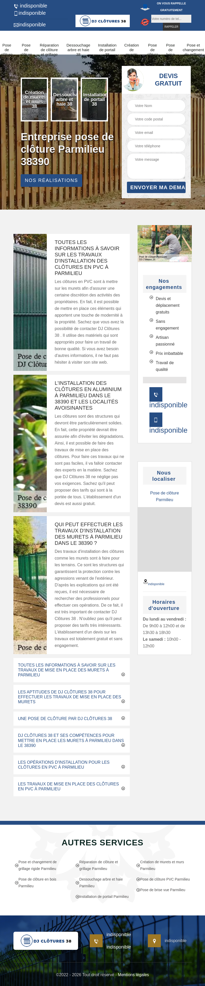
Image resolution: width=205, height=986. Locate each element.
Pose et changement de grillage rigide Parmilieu (36, 865)
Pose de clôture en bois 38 (26, 57)
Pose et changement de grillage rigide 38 (193, 52)
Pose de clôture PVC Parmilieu (163, 879)
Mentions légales (133, 975)
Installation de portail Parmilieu (102, 897)
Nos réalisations (51, 180)
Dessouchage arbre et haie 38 (78, 50)
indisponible (30, 6)
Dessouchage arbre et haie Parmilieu (99, 882)
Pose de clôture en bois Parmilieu (35, 882)
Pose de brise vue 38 (170, 54)
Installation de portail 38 (107, 50)
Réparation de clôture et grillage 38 (49, 52)
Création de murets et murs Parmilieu (160, 865)
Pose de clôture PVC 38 (152, 54)
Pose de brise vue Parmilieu (160, 890)
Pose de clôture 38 (7, 52)
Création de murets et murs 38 (131, 54)
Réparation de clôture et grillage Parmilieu (96, 865)
